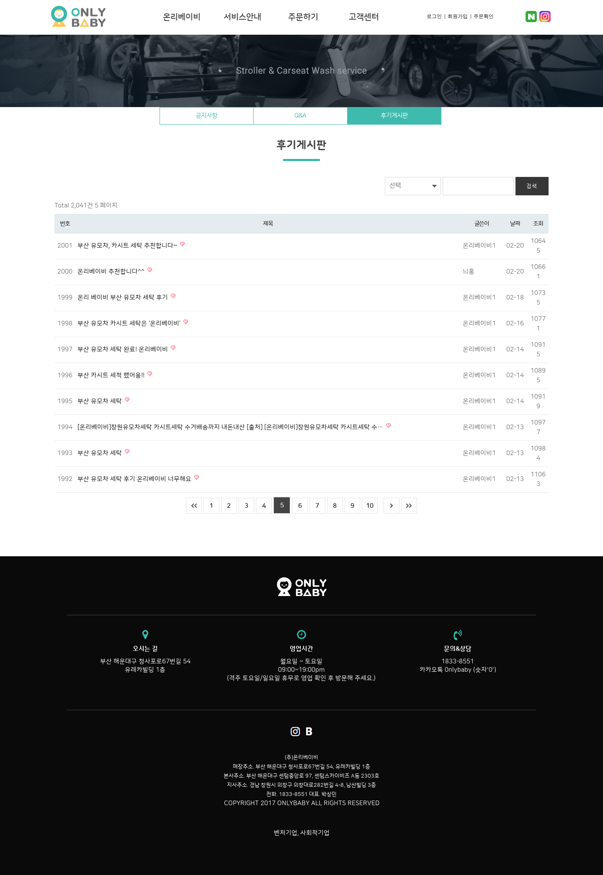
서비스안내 (242, 17)
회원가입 (458, 16)
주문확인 (484, 16)
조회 (538, 223)
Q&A (301, 115)
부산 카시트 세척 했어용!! (111, 375)
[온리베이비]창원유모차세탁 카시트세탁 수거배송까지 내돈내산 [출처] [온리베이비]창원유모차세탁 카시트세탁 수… (231, 427)
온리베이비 (104, 17)
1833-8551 (457, 661)
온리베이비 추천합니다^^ (111, 271)
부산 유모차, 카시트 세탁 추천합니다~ (128, 245)
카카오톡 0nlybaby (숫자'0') (458, 669)
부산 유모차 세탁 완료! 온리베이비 (123, 349)
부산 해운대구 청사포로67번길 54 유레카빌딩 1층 (145, 659)
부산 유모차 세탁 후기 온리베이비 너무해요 (135, 479)
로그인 (434, 16)
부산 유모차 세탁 (100, 401)
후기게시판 (408, 115)
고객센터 (364, 17)
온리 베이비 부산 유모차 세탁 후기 (123, 297)
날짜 (515, 223)
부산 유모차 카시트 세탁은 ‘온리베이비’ (129, 323)
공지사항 (193, 115)
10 (373, 505)
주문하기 (303, 17)
